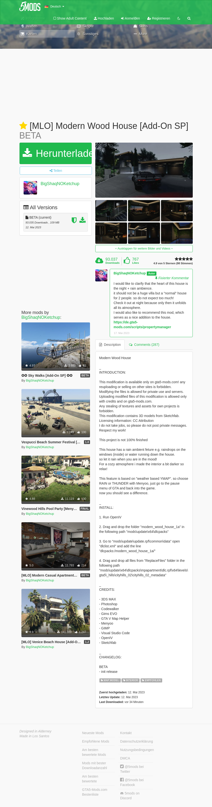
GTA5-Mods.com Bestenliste (94, 792)
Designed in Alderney (35, 731)
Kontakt (125, 733)
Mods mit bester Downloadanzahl (94, 765)
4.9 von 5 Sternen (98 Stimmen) (173, 263)
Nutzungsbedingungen (136, 750)
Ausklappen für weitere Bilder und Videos (144, 248)
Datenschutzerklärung (136, 741)
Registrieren (158, 18)
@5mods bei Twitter (132, 769)
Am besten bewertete (90, 778)
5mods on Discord (129, 795)
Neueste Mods (93, 733)
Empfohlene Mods (95, 741)
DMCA (125, 758)
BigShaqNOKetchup (60, 183)
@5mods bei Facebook (132, 782)
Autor (151, 273)
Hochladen (104, 18)
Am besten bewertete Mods (94, 752)
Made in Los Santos (34, 736)
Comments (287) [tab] (144, 345)
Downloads (112, 262)
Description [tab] (110, 345)
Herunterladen (57, 153)
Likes (135, 262)
